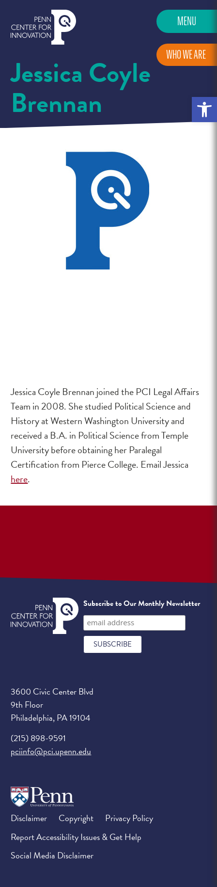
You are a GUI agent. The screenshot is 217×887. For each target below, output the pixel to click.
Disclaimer (29, 817)
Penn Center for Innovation (43, 27)
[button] (204, 109)
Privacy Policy (129, 817)
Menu (186, 21)
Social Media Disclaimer (52, 855)
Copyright (76, 817)
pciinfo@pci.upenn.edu (51, 751)
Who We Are (186, 55)
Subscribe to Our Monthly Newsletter (141, 603)
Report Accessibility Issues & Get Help (76, 836)
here (19, 479)
